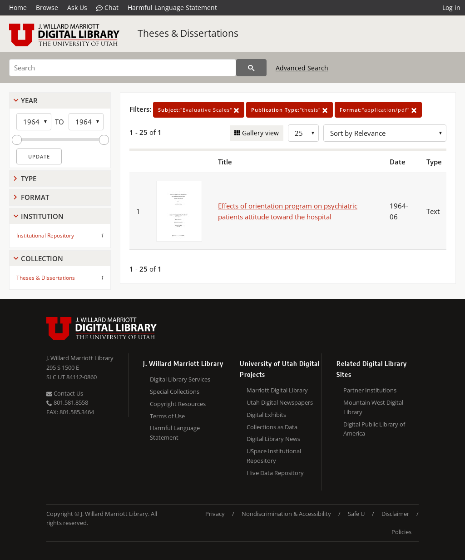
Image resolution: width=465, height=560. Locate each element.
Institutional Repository (45, 235)
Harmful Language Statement (172, 7)
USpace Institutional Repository (274, 456)
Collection (42, 258)
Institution (42, 216)
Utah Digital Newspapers (280, 402)
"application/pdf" (378, 109)
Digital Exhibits (266, 415)
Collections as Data (272, 427)
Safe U (356, 514)
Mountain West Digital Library (373, 407)
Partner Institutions (369, 390)
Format (35, 197)
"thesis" (289, 109)
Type (28, 178)
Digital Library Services (180, 379)
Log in (451, 7)
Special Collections (174, 391)
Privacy (215, 514)
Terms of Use (167, 416)
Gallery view (259, 133)
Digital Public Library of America (374, 429)
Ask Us (77, 7)
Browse (47, 7)
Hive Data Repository (275, 473)
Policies (401, 532)
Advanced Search (302, 68)
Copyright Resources (178, 404)
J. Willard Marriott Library (80, 358)
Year (29, 100)
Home (18, 7)
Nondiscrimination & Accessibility (286, 514)
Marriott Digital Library (277, 390)
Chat (107, 7)
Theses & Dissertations (188, 33)
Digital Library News (273, 439)
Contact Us (64, 393)
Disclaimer (395, 514)
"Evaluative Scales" (198, 109)
